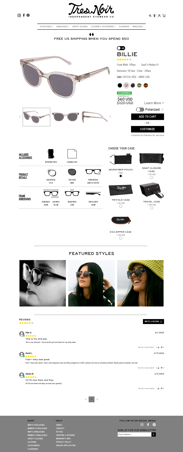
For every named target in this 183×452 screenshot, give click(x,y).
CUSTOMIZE (147, 129)
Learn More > (154, 103)
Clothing (32, 442)
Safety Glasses (80, 26)
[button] (46, 26)
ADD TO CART (147, 116)
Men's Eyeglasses (36, 425)
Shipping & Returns (65, 435)
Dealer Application (65, 445)
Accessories (34, 445)
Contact (60, 428)
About (59, 425)
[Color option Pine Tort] (139, 85)
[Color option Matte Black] (120, 85)
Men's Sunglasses (36, 432)
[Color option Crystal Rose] (126, 85)
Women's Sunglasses (37, 435)
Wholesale (138, 26)
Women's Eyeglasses (37, 428)
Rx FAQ (59, 432)
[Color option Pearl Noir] (133, 85)
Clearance (124, 26)
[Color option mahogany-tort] (146, 85)
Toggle (140, 109)
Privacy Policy (63, 442)
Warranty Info (63, 438)
